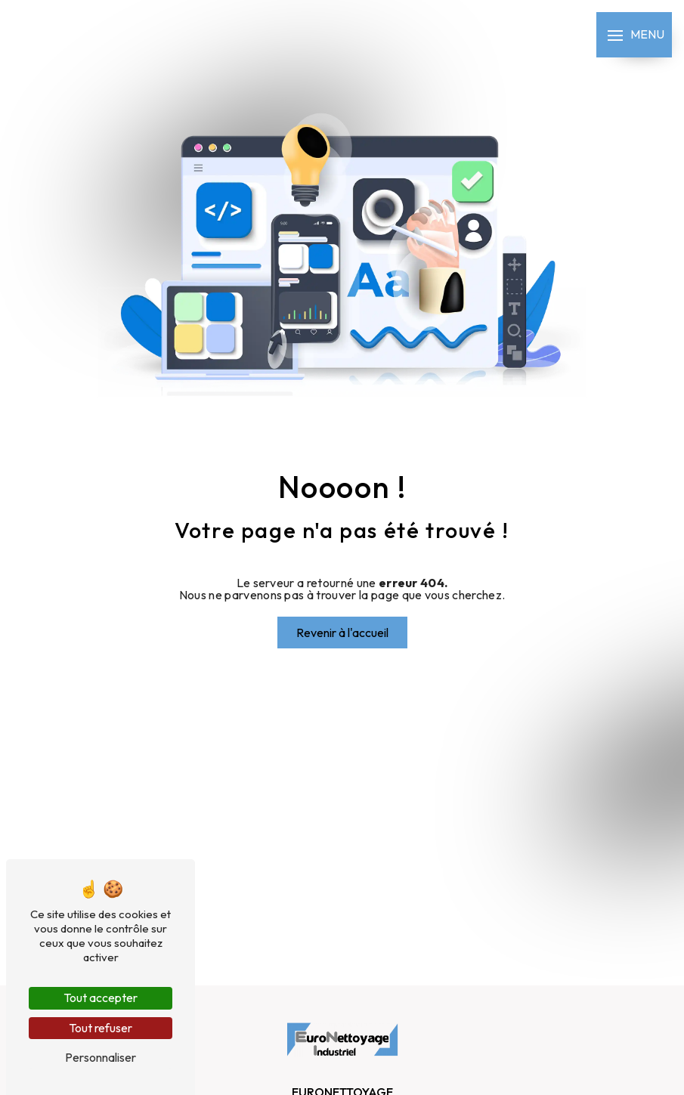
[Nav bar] (634, 34)
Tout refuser (100, 1027)
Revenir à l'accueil (342, 632)
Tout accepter (100, 997)
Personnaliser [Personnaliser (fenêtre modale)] (100, 1057)
